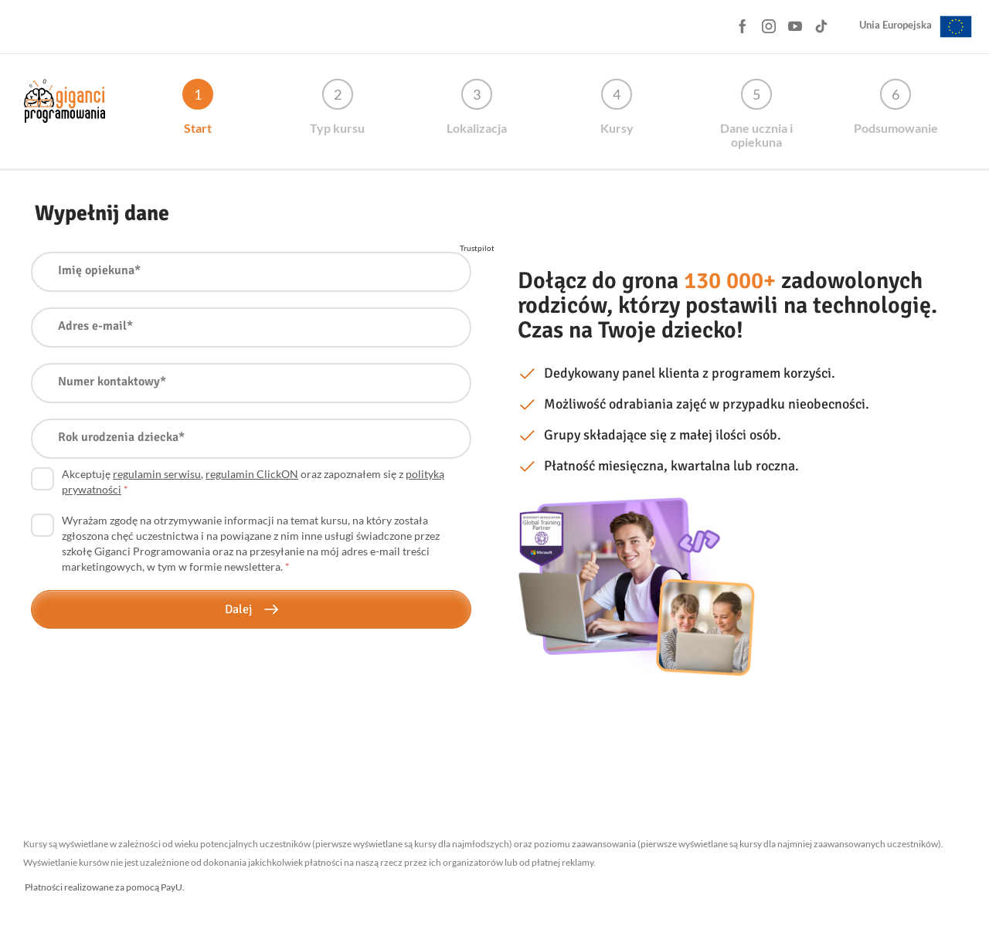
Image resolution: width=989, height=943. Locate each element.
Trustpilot (477, 248)
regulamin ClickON (252, 473)
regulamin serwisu (157, 473)
